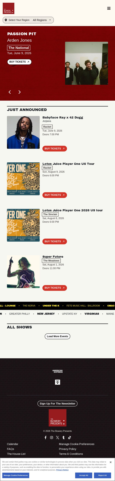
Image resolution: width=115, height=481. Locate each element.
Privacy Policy (67, 448)
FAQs (10, 448)
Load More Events (57, 336)
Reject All (102, 475)
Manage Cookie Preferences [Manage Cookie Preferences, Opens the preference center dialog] (16, 475)
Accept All (83, 475)
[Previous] (10, 92)
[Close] (111, 462)
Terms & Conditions (71, 453)
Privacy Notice (62, 470)
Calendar (12, 444)
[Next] (19, 92)
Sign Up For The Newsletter (57, 403)
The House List (16, 453)
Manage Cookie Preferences (76, 444)
